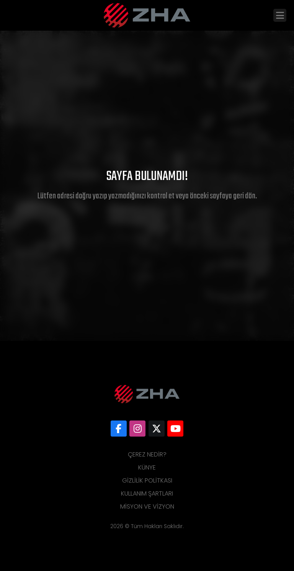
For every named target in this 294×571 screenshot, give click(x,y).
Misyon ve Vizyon (147, 506)
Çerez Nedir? (147, 454)
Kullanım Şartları (147, 493)
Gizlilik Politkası (147, 480)
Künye (147, 467)
